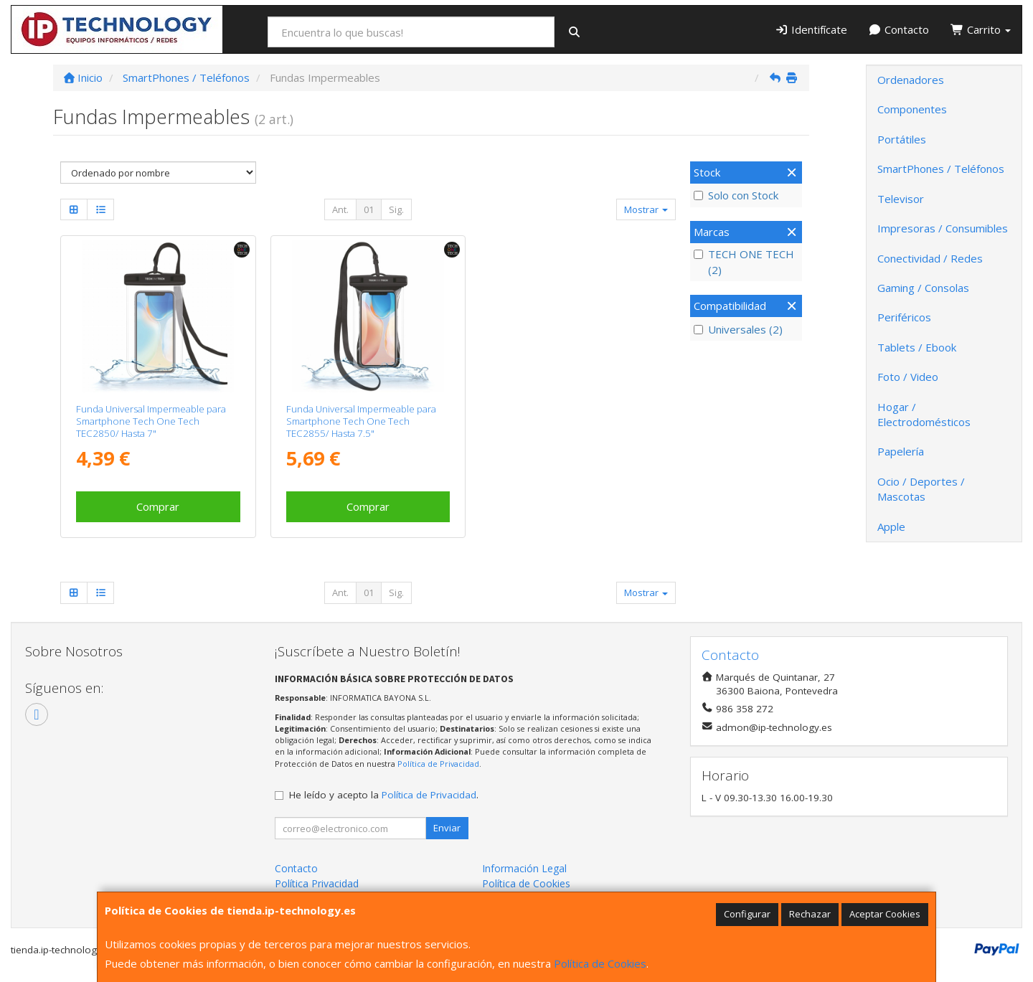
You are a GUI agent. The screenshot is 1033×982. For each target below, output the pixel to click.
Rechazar (810, 913)
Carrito (981, 29)
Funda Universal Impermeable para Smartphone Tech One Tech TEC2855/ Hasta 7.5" (361, 421)
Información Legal (524, 868)
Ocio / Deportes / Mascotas (921, 489)
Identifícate (811, 29)
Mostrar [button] (646, 209)
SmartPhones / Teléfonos (940, 168)
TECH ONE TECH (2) (744, 261)
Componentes (912, 109)
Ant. (340, 209)
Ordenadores (910, 79)
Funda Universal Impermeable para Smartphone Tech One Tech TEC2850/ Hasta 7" (151, 421)
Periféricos (904, 317)
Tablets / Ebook (916, 347)
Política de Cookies (600, 963)
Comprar (157, 506)
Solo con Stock (736, 195)
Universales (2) (738, 329)
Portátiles (901, 139)
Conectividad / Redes (930, 258)
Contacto (899, 29)
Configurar (747, 913)
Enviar (447, 827)
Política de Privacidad (438, 763)
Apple (891, 526)
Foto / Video (907, 376)
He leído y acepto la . (383, 794)
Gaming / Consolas (923, 287)
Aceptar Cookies (884, 913)
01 (369, 209)
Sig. (396, 209)
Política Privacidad (317, 883)
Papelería (900, 451)
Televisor (900, 199)
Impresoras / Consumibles (942, 228)
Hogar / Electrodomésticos (924, 414)
